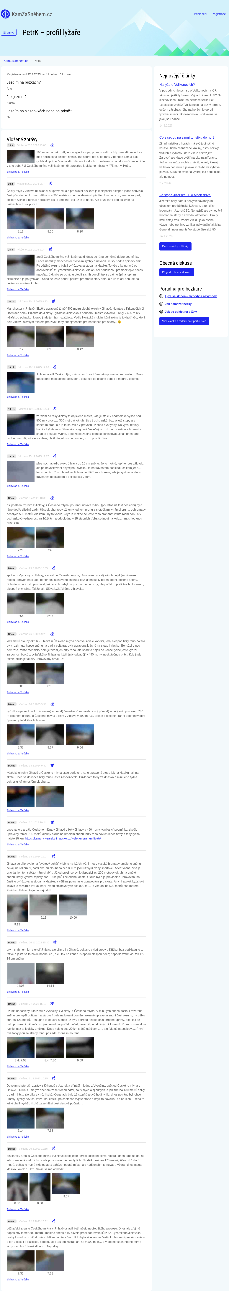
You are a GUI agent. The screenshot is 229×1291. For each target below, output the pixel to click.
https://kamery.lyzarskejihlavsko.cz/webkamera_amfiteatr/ (63, 838)
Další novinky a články (175, 246)
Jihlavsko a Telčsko (18, 171)
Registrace (219, 14)
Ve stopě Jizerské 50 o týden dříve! (185, 195)
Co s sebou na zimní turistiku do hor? (187, 137)
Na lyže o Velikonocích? (177, 85)
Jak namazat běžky (178, 304)
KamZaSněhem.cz (26, 14)
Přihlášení (200, 14)
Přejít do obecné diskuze (177, 272)
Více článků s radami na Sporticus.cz (184, 321)
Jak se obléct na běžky (181, 311)
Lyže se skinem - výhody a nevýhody (191, 296)
